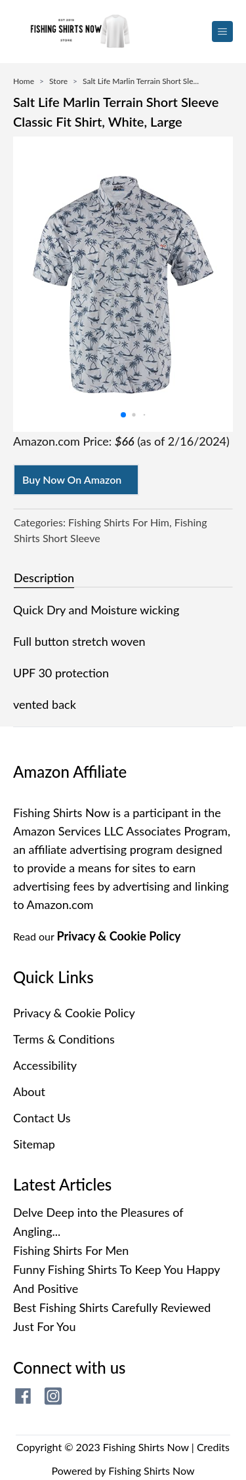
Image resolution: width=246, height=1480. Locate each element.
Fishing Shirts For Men (71, 1250)
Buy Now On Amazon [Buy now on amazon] (71, 479)
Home (23, 81)
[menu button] (222, 31)
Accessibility (45, 1065)
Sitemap (34, 1144)
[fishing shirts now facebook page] (23, 1396)
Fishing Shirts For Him (118, 522)
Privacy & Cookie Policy (119, 936)
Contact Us (42, 1117)
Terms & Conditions (64, 1039)
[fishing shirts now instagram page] (53, 1396)
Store (58, 81)
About (29, 1091)
